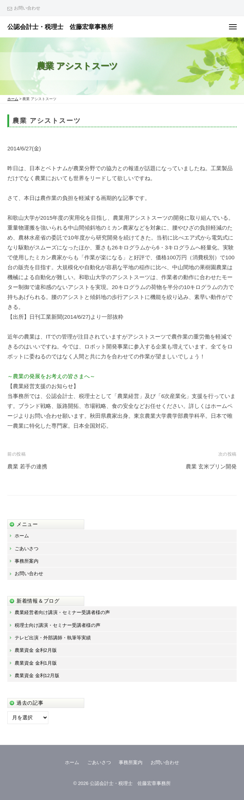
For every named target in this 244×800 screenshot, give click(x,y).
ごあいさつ (26, 548)
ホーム (22, 535)
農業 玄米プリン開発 (211, 466)
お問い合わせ (27, 8)
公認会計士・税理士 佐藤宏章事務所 (60, 26)
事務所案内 (26, 561)
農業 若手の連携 (27, 466)
